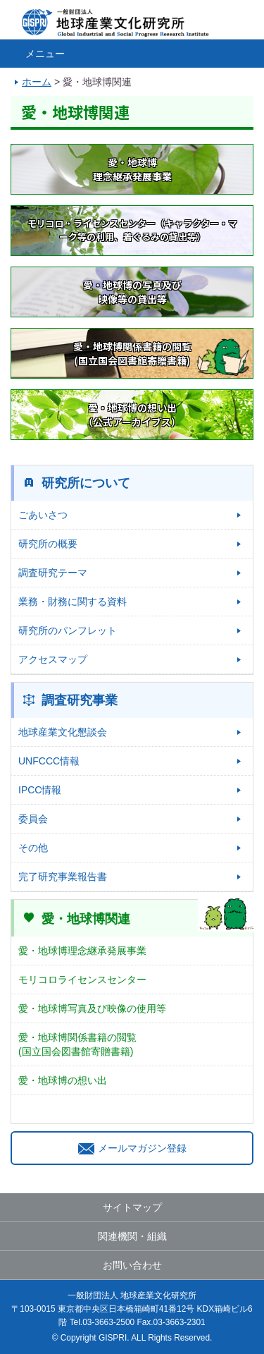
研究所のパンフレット (67, 630)
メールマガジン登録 (132, 1148)
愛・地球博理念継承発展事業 (82, 950)
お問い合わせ (132, 1265)
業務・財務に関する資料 (72, 601)
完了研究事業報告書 (62, 876)
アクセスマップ (52, 659)
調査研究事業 (80, 700)
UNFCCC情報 (49, 761)
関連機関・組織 (132, 1236)
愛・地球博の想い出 (62, 1080)
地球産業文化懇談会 (62, 732)
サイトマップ (132, 1207)
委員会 (33, 818)
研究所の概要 (47, 543)
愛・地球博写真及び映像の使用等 (92, 1008)
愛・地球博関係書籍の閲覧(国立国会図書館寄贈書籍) (77, 1044)
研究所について (86, 483)
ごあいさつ (43, 514)
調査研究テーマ (52, 572)
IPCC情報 (39, 789)
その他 (33, 847)
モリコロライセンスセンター (82, 979)
